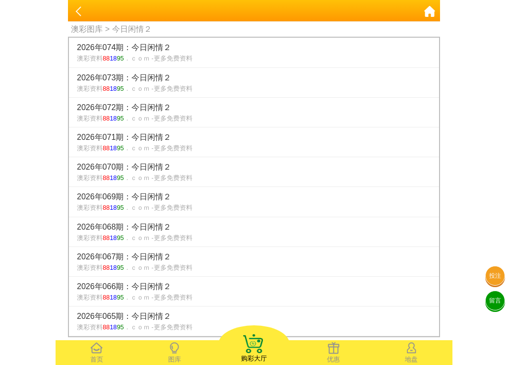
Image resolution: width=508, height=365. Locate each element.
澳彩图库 (87, 29)
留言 (495, 300)
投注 (495, 275)
